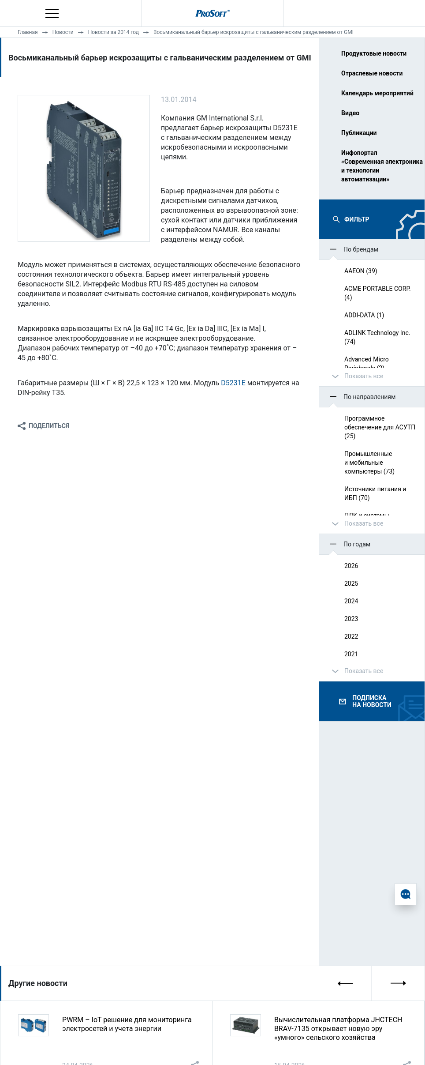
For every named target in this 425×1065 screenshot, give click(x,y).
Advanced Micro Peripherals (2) (366, 364)
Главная (28, 32)
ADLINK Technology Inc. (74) (377, 337)
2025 (351, 583)
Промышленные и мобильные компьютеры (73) (369, 462)
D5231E (233, 383)
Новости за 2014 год (113, 32)
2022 (351, 636)
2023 (351, 618)
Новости (63, 32)
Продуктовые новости (373, 53)
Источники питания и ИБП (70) (375, 493)
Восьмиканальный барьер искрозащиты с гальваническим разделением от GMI (253, 32)
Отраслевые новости (372, 73)
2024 (351, 601)
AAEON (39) (360, 271)
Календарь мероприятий (377, 93)
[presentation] (345, 983)
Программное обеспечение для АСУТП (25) (379, 427)
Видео (350, 113)
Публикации (359, 132)
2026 (351, 565)
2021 (351, 654)
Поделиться (49, 425)
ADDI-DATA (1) (364, 315)
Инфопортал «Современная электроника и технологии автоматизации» (379, 166)
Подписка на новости (371, 701)
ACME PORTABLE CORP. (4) (377, 293)
